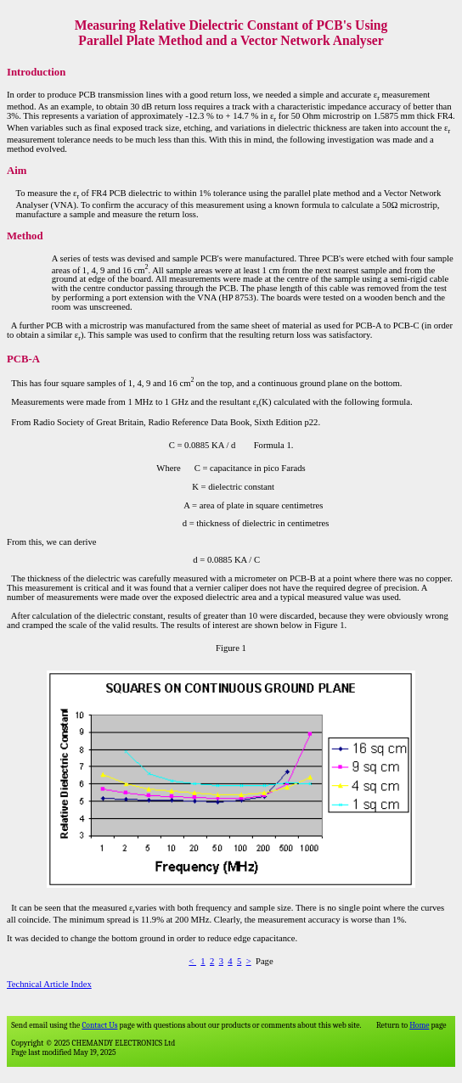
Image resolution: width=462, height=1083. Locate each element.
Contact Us (99, 1025)
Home (419, 1025)
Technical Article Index (49, 984)
